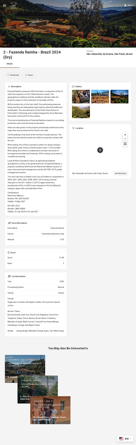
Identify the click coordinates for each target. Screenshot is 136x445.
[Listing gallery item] (81, 96)
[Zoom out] (125, 139)
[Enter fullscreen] (125, 144)
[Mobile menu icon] (4, 5)
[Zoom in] (125, 135)
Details (10, 64)
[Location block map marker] (100, 150)
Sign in (130, 5)
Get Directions (120, 173)
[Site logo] (14, 5)
